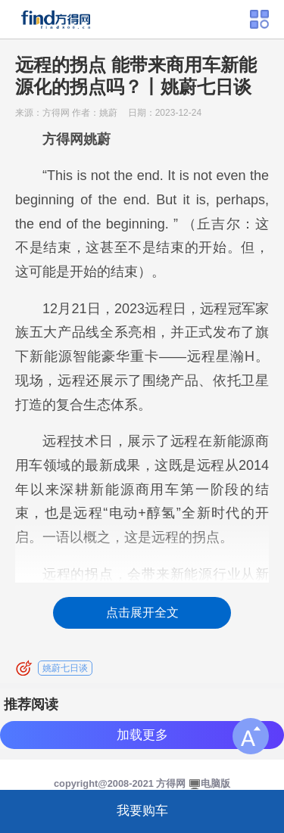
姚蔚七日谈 (65, 668)
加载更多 (142, 735)
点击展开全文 (142, 612)
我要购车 (142, 810)
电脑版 (215, 783)
